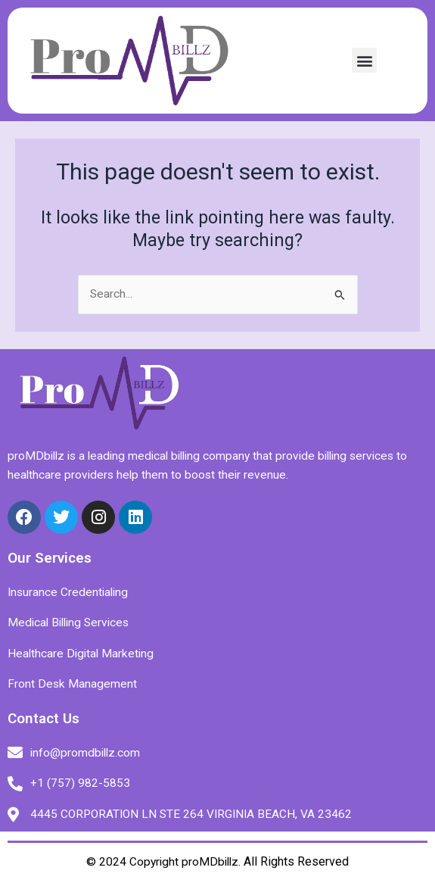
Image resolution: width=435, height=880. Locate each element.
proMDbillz (210, 862)
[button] (364, 60)
